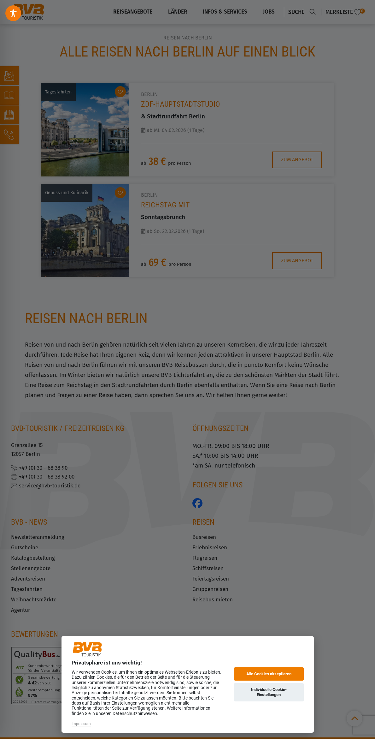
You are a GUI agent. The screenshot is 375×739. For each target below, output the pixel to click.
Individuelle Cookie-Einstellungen (269, 692)
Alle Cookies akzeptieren (268, 673)
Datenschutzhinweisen (135, 713)
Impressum (81, 724)
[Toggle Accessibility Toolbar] (13, 13)
